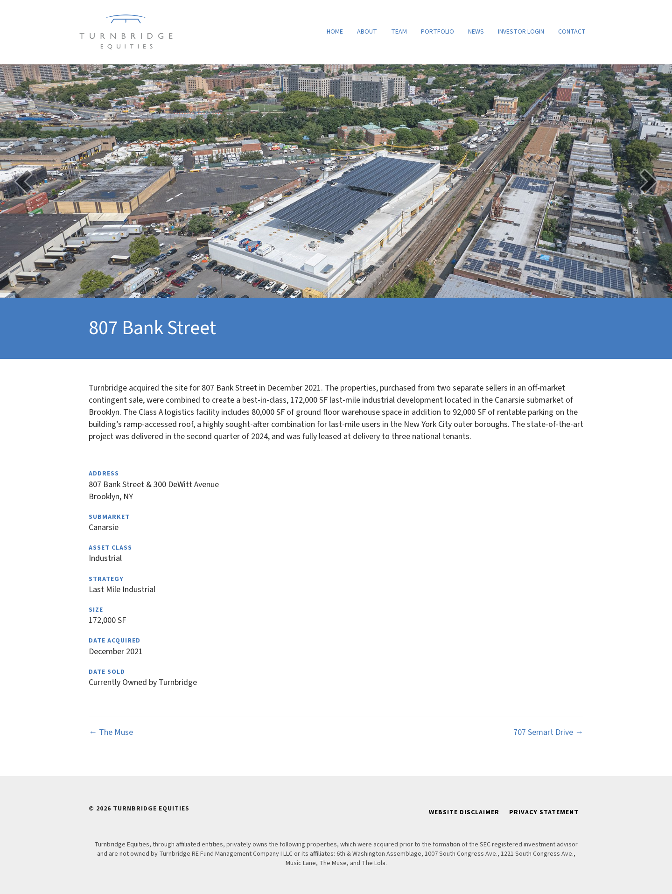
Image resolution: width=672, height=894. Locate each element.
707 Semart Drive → (548, 732)
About (367, 31)
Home (335, 31)
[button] (23, 181)
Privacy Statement (544, 812)
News (476, 31)
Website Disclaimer (464, 812)
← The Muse (111, 732)
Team (399, 31)
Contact (572, 31)
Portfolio (437, 31)
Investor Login (521, 31)
